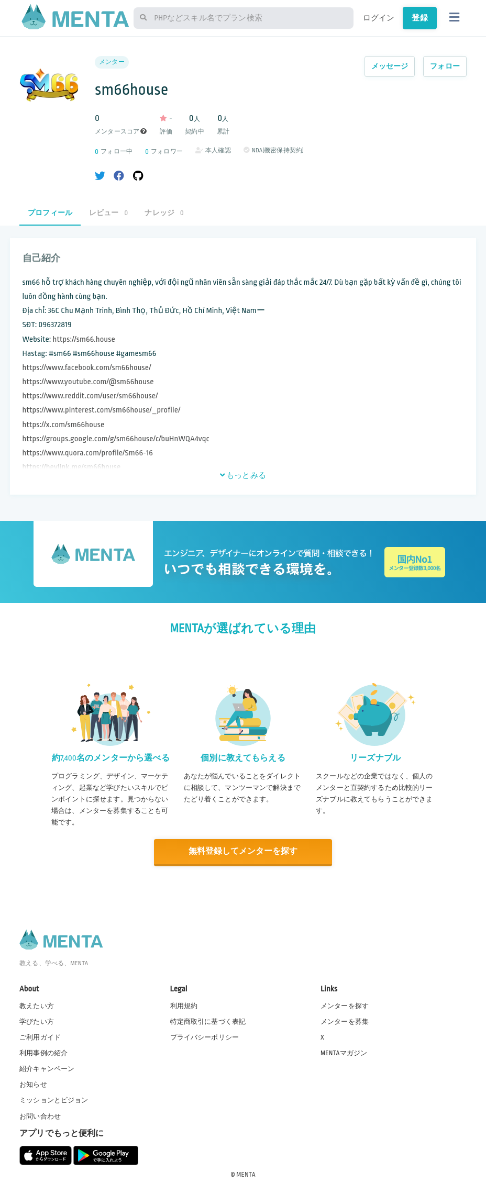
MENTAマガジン (344, 1052)
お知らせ (33, 1084)
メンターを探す (345, 1005)
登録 (419, 18)
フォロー (445, 66)
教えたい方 (36, 1005)
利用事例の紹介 (43, 1052)
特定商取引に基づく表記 (208, 1020)
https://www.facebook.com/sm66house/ (87, 367)
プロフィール (50, 213)
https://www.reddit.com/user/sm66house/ (90, 396)
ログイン (379, 18)
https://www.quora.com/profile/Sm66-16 (88, 453)
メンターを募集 (345, 1020)
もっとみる (243, 475)
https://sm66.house (84, 339)
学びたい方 (36, 1020)
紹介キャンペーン (46, 1068)
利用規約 (184, 1005)
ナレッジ (164, 213)
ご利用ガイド (40, 1036)
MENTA (246, 1173)
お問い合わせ (40, 1115)
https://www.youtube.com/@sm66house (88, 381)
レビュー (108, 213)
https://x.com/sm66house (64, 424)
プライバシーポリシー (204, 1036)
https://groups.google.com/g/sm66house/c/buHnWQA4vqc (116, 438)
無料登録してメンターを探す (243, 851)
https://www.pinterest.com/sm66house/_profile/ (102, 410)
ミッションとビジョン (54, 1099)
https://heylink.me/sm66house (72, 467)
